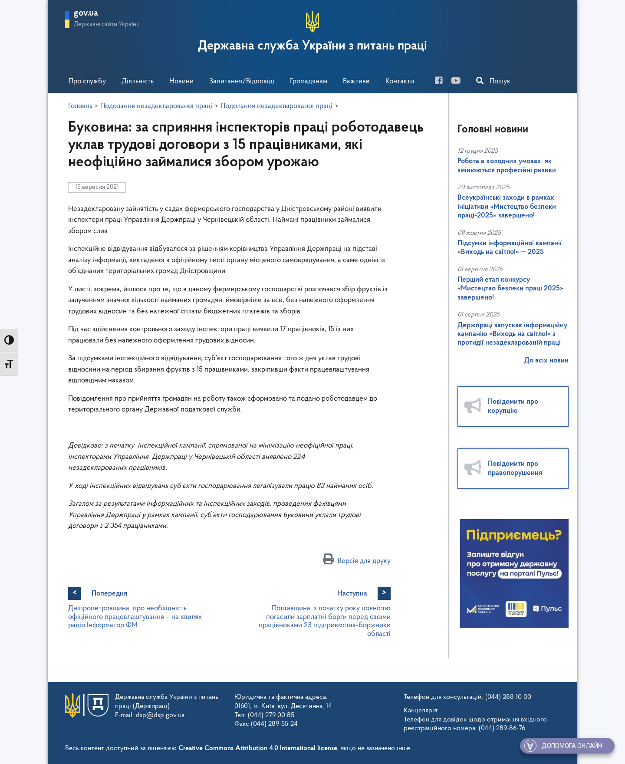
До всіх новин (546, 360)
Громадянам (308, 81)
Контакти (399, 81)
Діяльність (138, 81)
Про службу (87, 81)
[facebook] (442, 82)
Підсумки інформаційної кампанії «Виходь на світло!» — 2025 (509, 248)
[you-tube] (459, 82)
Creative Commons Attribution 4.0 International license (257, 748)
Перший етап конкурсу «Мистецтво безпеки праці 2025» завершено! (510, 288)
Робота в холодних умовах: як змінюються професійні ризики (506, 166)
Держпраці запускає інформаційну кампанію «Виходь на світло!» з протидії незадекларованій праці (512, 334)
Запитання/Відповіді (241, 81)
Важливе (356, 81)
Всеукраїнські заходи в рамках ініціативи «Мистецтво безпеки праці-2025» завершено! (506, 206)
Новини (181, 81)
